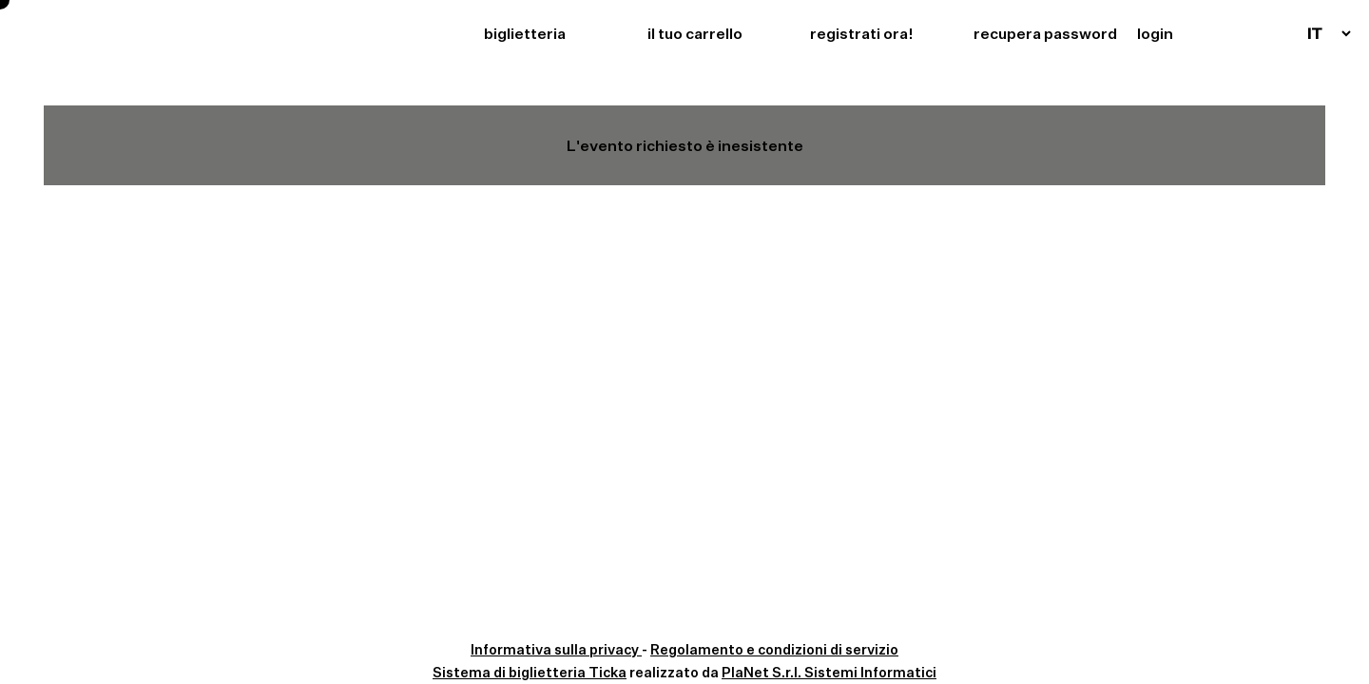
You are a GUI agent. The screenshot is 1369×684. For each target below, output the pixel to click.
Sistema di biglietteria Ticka (530, 672)
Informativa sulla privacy (556, 649)
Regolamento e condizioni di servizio (774, 649)
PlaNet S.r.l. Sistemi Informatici (829, 672)
